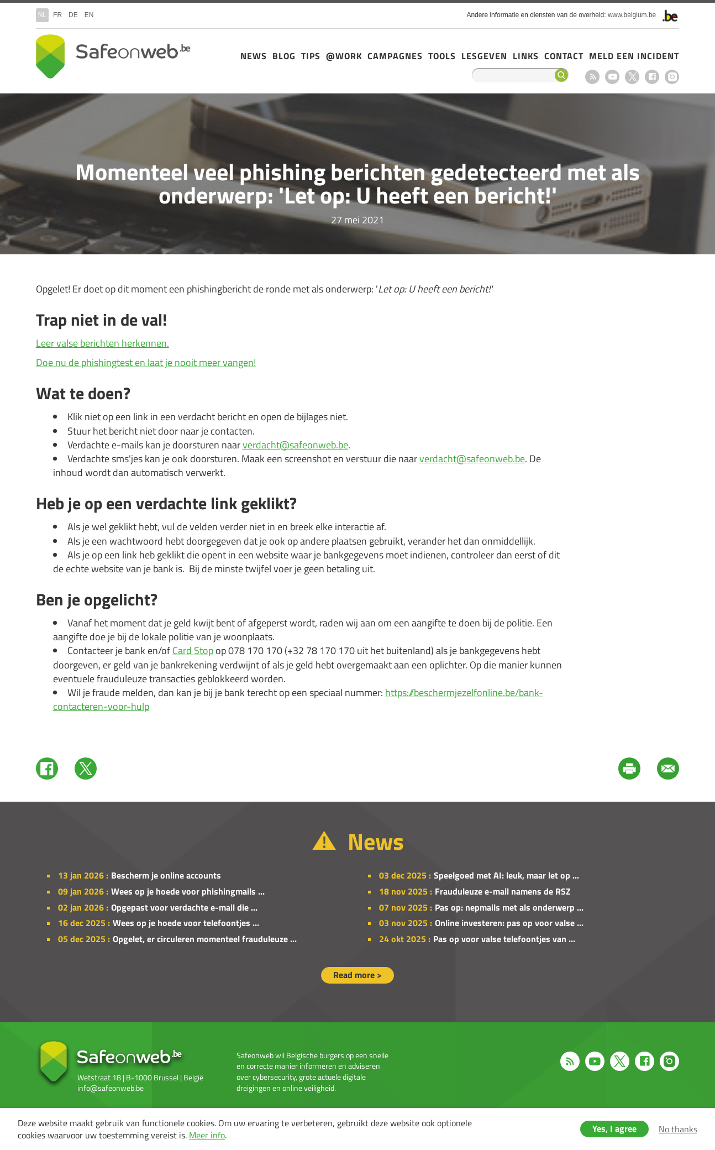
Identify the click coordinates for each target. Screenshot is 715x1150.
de (73, 15)
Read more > (357, 974)
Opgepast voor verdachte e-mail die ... (184, 907)
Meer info (207, 1135)
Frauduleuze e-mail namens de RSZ (503, 891)
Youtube (612, 77)
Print (629, 768)
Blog (284, 56)
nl (42, 15)
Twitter (86, 768)
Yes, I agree (614, 1128)
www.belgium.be (632, 15)
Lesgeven (484, 56)
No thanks (678, 1129)
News (253, 56)
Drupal (113, 56)
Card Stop (192, 650)
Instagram (672, 77)
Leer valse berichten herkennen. (102, 343)
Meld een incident (634, 56)
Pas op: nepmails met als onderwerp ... (509, 907)
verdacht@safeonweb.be (295, 444)
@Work (344, 56)
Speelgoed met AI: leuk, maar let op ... (506, 875)
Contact (563, 56)
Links (526, 56)
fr (57, 15)
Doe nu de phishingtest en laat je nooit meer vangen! (146, 362)
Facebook (652, 77)
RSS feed (592, 77)
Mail (668, 768)
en (89, 15)
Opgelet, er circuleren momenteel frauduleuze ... (205, 939)
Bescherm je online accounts (166, 875)
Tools (442, 56)
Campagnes (395, 56)
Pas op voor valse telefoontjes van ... (504, 939)
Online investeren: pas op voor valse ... (509, 923)
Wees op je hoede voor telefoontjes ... (186, 923)
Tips (310, 56)
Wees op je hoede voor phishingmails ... (188, 891)
